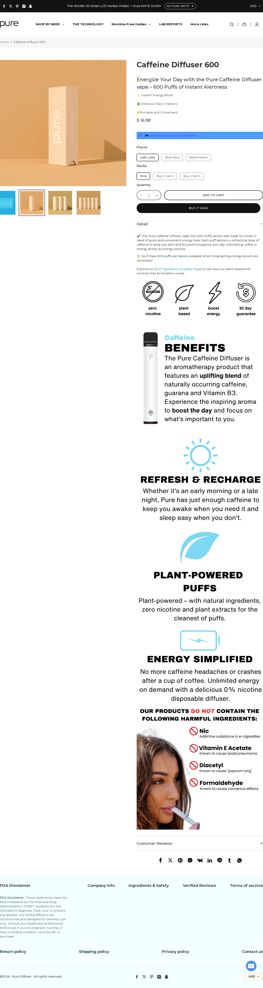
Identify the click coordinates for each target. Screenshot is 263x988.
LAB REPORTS (170, 24)
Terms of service (246, 885)
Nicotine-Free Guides (129, 24)
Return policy (13, 951)
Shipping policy (94, 951)
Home (4, 42)
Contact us (252, 951)
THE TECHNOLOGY (88, 24)
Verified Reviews (199, 885)
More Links (199, 24)
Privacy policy (175, 951)
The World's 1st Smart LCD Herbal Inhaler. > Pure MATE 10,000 (114, 6)
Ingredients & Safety (149, 885)
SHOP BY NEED (48, 24)
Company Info (101, 885)
